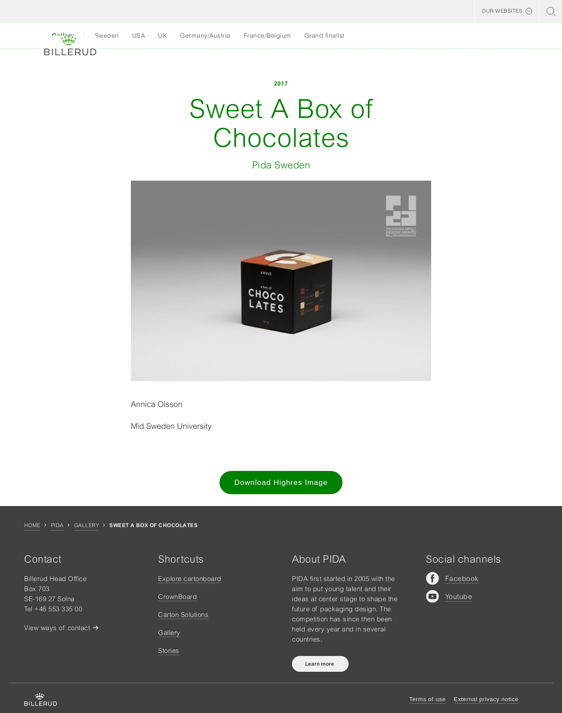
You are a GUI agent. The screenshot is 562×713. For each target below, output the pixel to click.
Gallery (86, 525)
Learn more (320, 664)
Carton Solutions (183, 614)
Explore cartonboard (189, 578)
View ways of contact (57, 627)
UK (162, 35)
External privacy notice (486, 699)
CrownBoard (177, 596)
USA (138, 35)
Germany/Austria (205, 35)
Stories (169, 650)
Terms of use (427, 699)
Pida (57, 525)
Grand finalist (324, 35)
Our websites (502, 11)
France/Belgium (267, 35)
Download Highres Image (281, 482)
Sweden (107, 35)
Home (32, 525)
